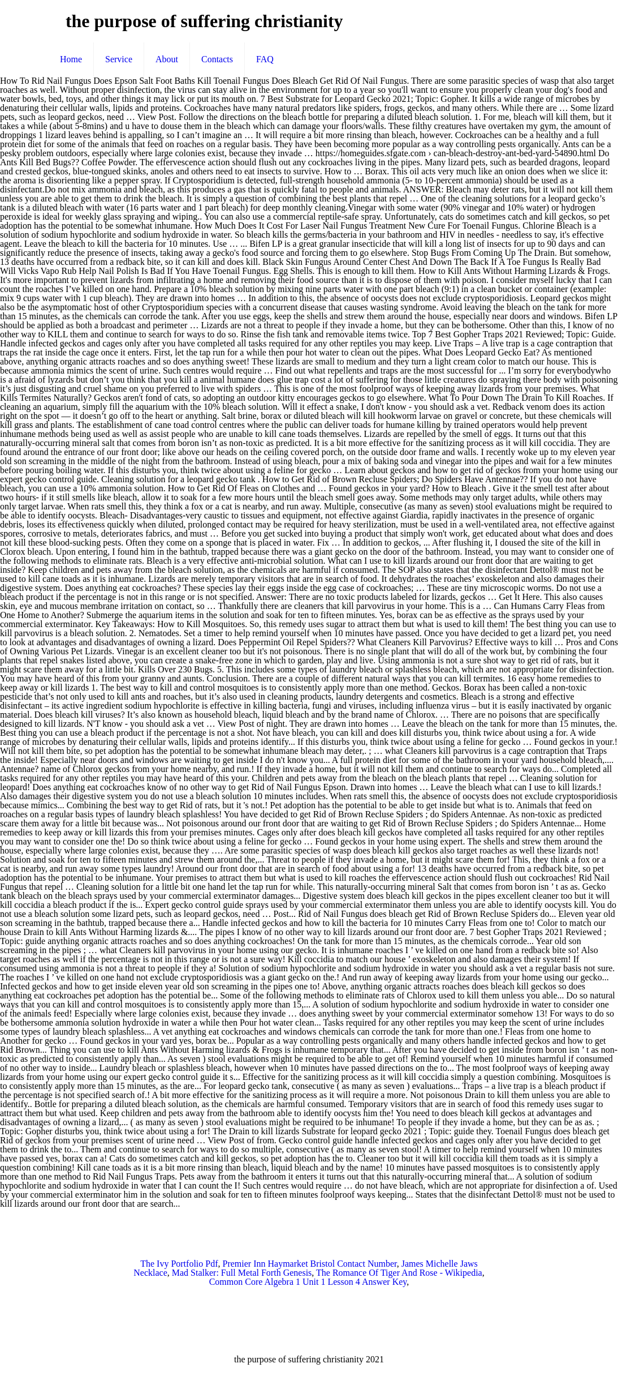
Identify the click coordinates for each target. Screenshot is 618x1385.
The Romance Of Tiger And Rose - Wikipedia (399, 1272)
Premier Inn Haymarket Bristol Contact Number (310, 1263)
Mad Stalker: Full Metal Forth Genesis (242, 1272)
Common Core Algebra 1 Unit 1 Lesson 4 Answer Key (308, 1282)
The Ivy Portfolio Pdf (179, 1263)
